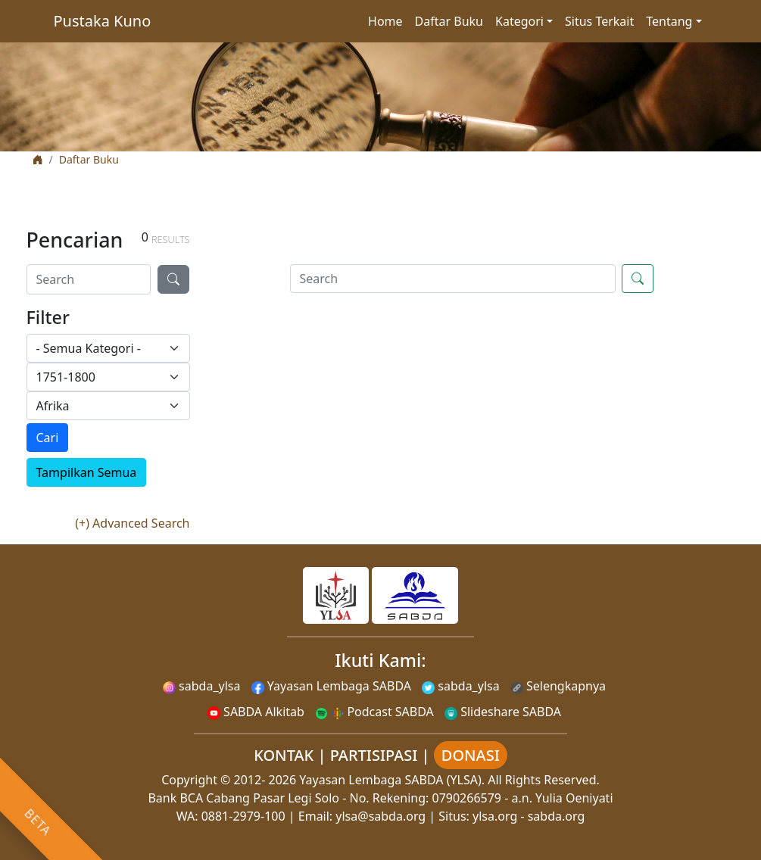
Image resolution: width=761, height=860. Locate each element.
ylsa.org (495, 816)
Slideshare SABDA (502, 711)
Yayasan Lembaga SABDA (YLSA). (392, 779)
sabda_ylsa (202, 686)
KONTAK (283, 755)
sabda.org (556, 816)
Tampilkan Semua (86, 472)
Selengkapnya (558, 686)
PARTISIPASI (374, 755)
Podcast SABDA (374, 711)
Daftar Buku (449, 21)
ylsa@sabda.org (380, 816)
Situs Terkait (599, 21)
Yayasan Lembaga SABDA (331, 686)
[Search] (89, 279)
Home (385, 21)
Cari (47, 437)
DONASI (470, 755)
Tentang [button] (669, 21)
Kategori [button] (519, 21)
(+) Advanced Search (132, 523)
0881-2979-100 (243, 816)
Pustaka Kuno (102, 21)
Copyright (189, 779)
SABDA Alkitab (255, 711)
